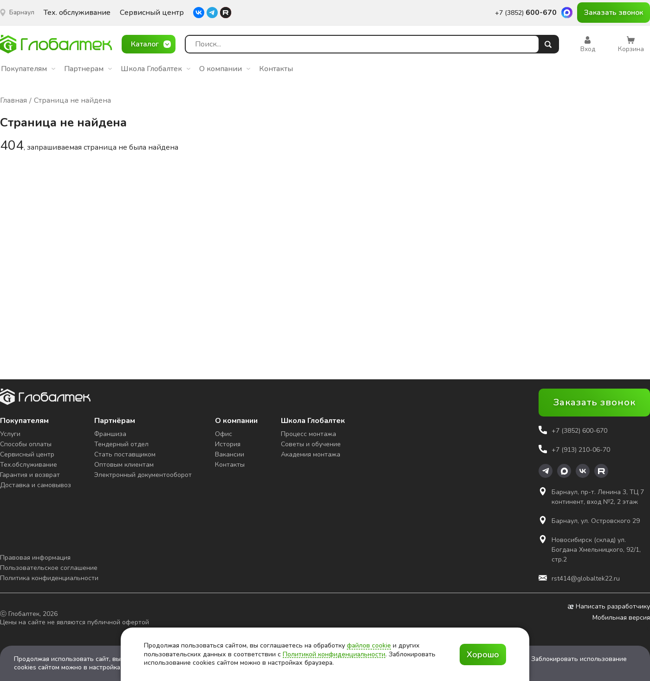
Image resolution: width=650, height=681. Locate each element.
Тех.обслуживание (28, 464)
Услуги (10, 434)
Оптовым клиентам (124, 464)
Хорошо (483, 654)
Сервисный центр (152, 13)
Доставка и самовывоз (35, 485)
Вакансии (229, 454)
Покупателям (28, 69)
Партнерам (88, 69)
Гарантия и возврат (30, 474)
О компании (224, 69)
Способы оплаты (26, 444)
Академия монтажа (310, 454)
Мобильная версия (621, 618)
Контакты (276, 69)
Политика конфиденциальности (49, 578)
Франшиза (110, 434)
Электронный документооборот (143, 474)
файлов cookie (369, 645)
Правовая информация (35, 557)
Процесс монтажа (308, 434)
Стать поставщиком (125, 454)
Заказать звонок (613, 12)
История (227, 444)
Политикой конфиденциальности (334, 654)
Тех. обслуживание (77, 13)
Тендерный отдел (121, 444)
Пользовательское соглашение (49, 567)
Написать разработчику (609, 606)
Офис (223, 434)
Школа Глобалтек (155, 69)
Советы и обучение (311, 444)
